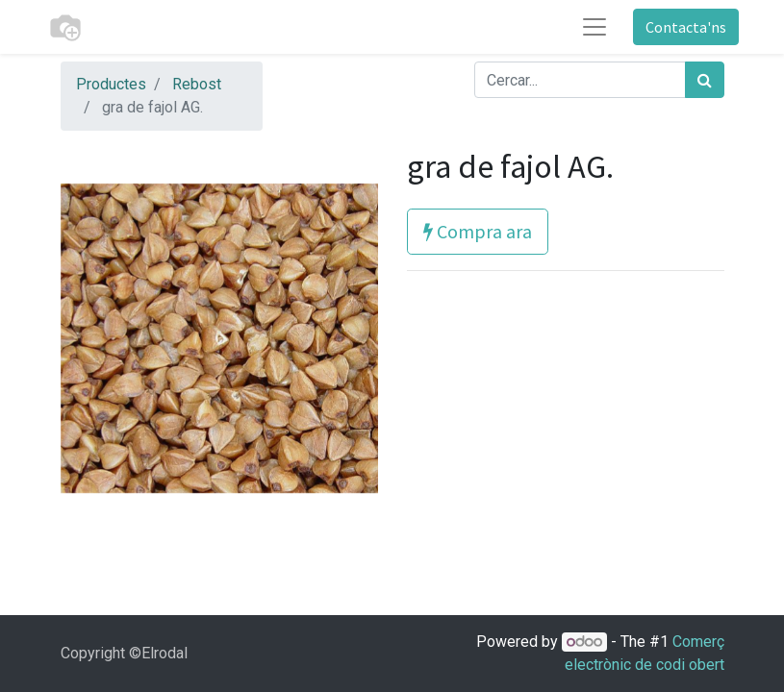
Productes (111, 84)
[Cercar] (704, 80)
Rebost (196, 84)
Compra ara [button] (477, 231)
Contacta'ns (685, 27)
